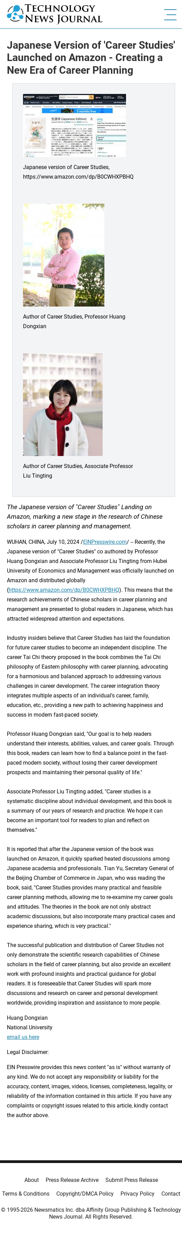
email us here (23, 1037)
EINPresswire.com (105, 542)
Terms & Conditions (25, 1193)
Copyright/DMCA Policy (85, 1193)
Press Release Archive (72, 1180)
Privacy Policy (138, 1193)
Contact (170, 1193)
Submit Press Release (131, 1180)
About (31, 1180)
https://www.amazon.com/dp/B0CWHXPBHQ (64, 590)
